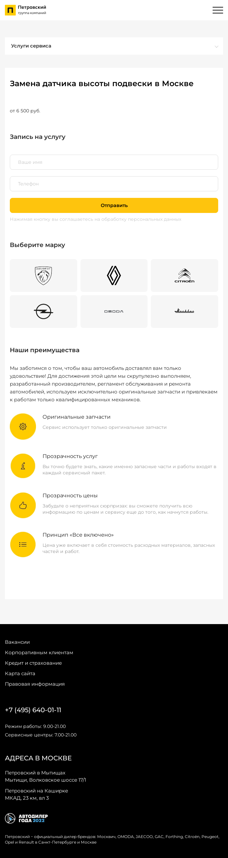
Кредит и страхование (33, 663)
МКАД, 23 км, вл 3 (36, 794)
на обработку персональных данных (138, 219)
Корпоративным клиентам (39, 652)
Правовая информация (35, 684)
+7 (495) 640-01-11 (33, 710)
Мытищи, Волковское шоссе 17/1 (45, 776)
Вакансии (17, 642)
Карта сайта (20, 673)
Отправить (114, 205)
